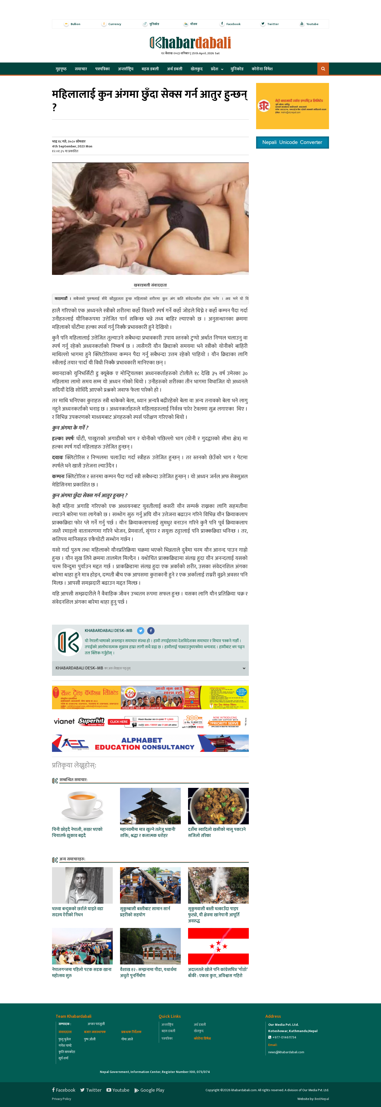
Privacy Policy (61, 1099)
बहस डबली (150, 69)
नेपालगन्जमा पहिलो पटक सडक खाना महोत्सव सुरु (82, 973)
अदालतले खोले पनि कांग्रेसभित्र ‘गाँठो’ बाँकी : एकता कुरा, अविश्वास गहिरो (217, 973)
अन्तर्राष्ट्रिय (125, 69)
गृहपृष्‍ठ (61, 69)
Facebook (63, 1090)
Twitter (91, 1090)
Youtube (118, 1090)
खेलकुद (197, 69)
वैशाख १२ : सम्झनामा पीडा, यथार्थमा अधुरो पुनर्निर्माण (148, 973)
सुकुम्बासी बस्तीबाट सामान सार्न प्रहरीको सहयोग (145, 912)
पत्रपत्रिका (102, 69)
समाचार (81, 69)
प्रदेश (214, 69)
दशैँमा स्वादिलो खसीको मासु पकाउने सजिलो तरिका (217, 832)
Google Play (149, 1090)
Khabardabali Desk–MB (108, 630)
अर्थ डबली (174, 69)
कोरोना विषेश (262, 69)
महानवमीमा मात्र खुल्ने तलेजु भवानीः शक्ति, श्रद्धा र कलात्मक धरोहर (148, 832)
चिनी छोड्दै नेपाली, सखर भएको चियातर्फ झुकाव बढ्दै (77, 832)
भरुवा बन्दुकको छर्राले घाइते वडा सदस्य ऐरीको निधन (77, 912)
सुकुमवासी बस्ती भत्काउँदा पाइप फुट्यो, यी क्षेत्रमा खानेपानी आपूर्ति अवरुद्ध (213, 915)
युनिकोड (237, 69)
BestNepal (322, 1099)
